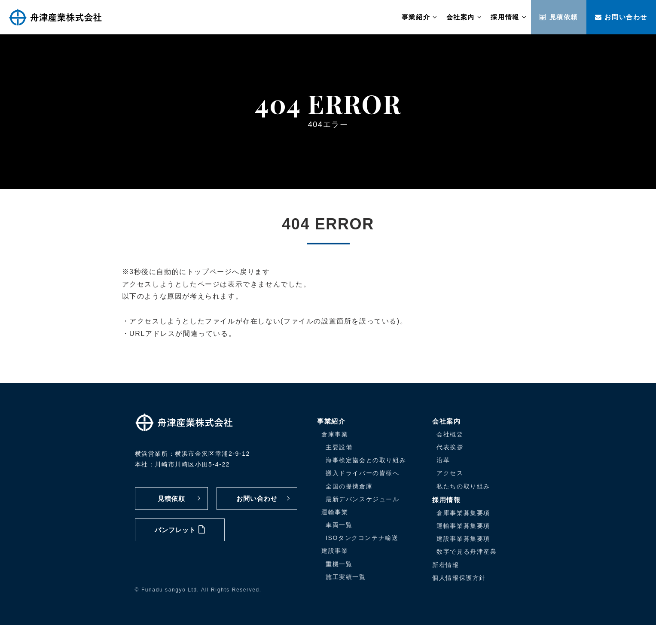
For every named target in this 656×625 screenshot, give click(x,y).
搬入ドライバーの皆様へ (363, 473)
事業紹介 (420, 17)
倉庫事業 (334, 434)
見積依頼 (559, 17)
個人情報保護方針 (459, 577)
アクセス (449, 473)
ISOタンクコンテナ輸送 (362, 537)
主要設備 (339, 447)
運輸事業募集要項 (463, 525)
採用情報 (509, 17)
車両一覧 (339, 524)
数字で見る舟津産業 (466, 551)
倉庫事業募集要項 (463, 512)
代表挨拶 (449, 447)
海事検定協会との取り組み (366, 460)
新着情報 (445, 564)
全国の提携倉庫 (349, 486)
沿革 (443, 460)
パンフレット (180, 529)
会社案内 (464, 17)
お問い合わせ (621, 17)
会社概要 (449, 434)
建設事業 (334, 550)
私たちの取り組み (463, 486)
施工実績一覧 (346, 576)
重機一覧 (339, 564)
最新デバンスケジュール (363, 499)
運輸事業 (334, 512)
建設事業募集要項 (463, 538)
